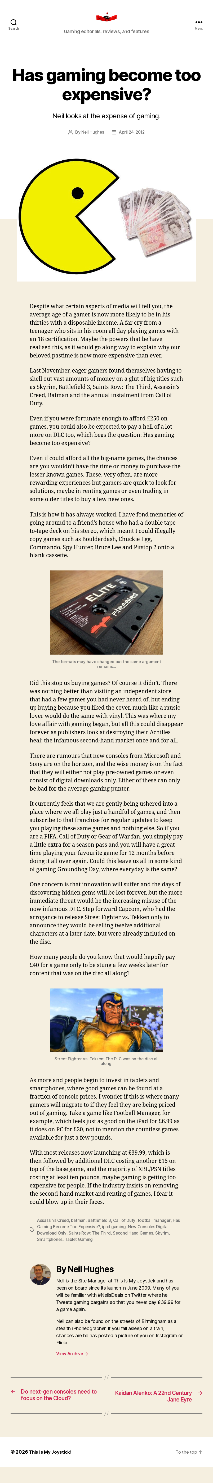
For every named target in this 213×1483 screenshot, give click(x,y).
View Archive (72, 1361)
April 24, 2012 (132, 140)
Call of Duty (126, 1228)
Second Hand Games (133, 1241)
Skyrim (162, 1241)
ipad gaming (116, 1234)
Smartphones (50, 1247)
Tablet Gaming (80, 1247)
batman (79, 1228)
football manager (156, 1228)
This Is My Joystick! (51, 1468)
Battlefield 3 (101, 1228)
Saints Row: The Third (90, 1241)
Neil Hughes (91, 140)
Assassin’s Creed (53, 1228)
